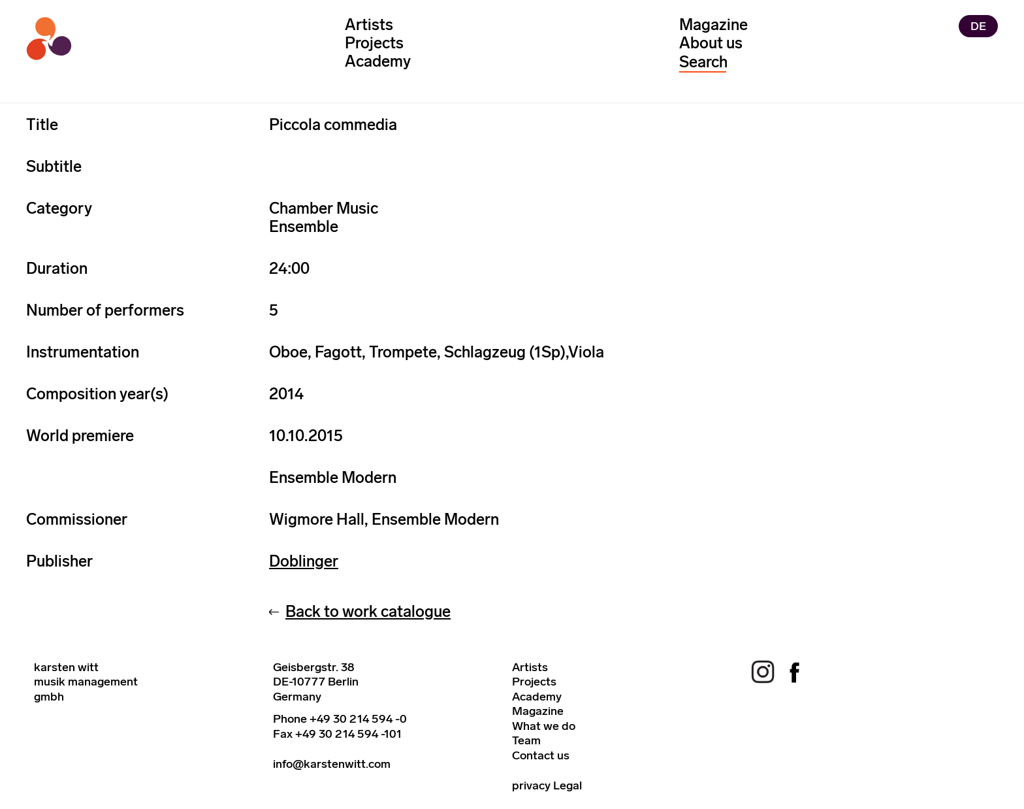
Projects (374, 42)
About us (711, 42)
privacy (531, 785)
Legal (567, 785)
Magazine (713, 24)
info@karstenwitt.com (332, 764)
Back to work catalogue (368, 611)
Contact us (540, 755)
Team (526, 740)
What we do (543, 726)
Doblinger (303, 561)
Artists (369, 24)
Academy (378, 61)
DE (978, 26)
